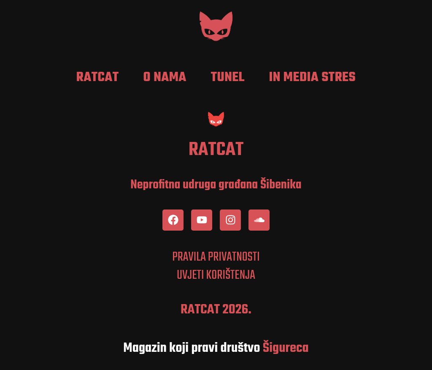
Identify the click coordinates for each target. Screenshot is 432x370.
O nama (164, 78)
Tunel (228, 78)
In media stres (312, 78)
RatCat (97, 78)
